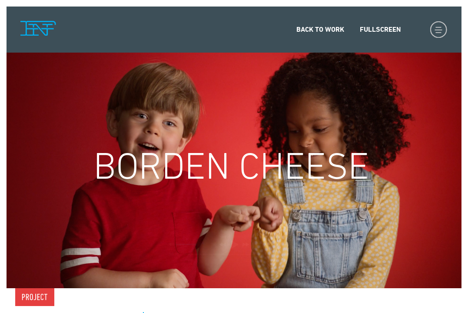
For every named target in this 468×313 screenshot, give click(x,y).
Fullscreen (380, 29)
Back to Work (320, 29)
